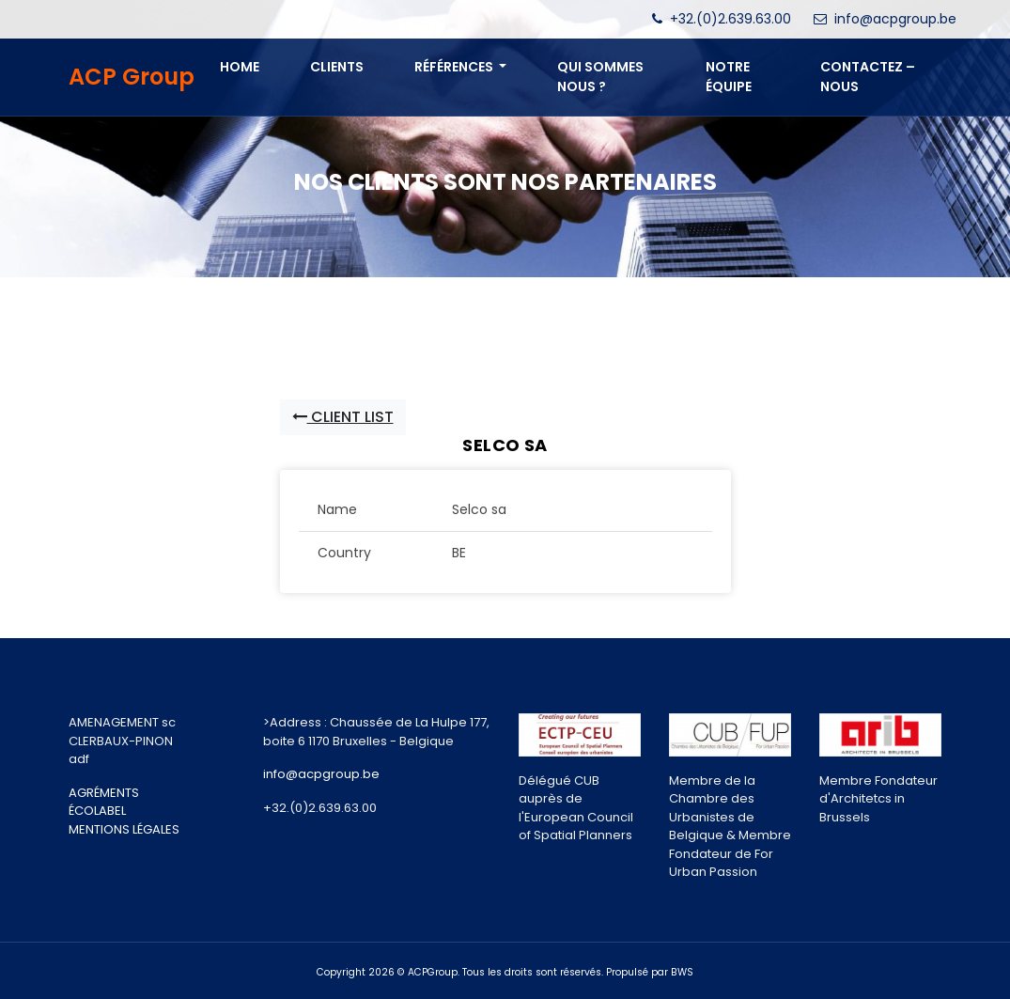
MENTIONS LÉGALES (124, 829)
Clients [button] (337, 66)
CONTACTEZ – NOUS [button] (867, 76)
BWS (682, 972)
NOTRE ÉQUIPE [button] (729, 76)
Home (239, 66)
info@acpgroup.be (895, 18)
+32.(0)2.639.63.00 (730, 18)
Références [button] (455, 66)
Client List (343, 417)
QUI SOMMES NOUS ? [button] (600, 76)
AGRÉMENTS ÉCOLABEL (104, 802)
